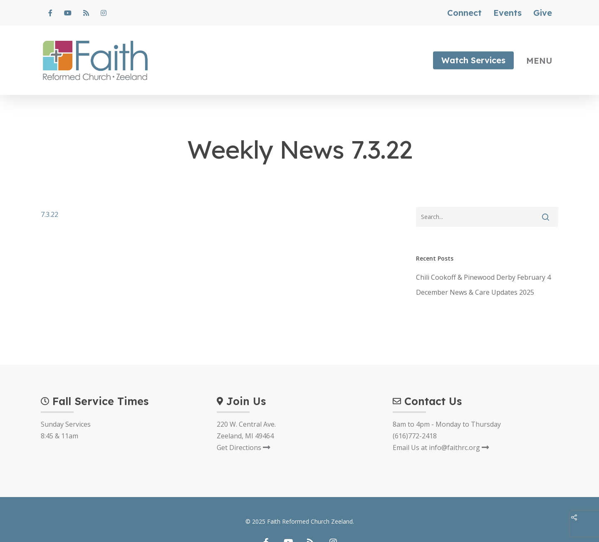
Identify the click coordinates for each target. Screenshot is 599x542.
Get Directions (243, 447)
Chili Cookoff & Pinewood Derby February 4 (483, 277)
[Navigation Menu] (542, 60)
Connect (464, 12)
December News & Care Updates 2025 (475, 292)
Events (507, 12)
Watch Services (473, 60)
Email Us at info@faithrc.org (441, 447)
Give (542, 12)
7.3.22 (49, 214)
